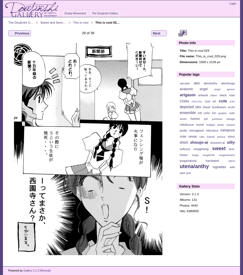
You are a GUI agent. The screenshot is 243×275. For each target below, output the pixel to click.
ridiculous (212, 130)
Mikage (230, 118)
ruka (201, 136)
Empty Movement (75, 13)
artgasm (188, 95)
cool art (210, 101)
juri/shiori (217, 118)
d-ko (232, 101)
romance (227, 130)
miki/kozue (187, 124)
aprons (231, 89)
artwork (203, 95)
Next (159, 33)
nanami (230, 124)
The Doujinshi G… (21, 22)
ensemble (188, 113)
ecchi (231, 107)
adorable (185, 83)
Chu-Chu (197, 101)
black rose (227, 95)
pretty (183, 130)
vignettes (219, 167)
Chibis (184, 101)
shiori (231, 136)
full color (204, 113)
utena (231, 160)
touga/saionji (188, 160)
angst (217, 89)
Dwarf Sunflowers (214, 107)
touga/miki (209, 155)
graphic (222, 113)
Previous (19, 33)
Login (233, 3)
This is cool (80, 22)
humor (195, 119)
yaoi (182, 172)
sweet (219, 148)
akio (197, 83)
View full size (182, 33)
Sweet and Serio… (53, 22)
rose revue (188, 136)
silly (231, 142)
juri (206, 118)
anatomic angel (194, 89)
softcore (185, 149)
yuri (188, 172)
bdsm (214, 95)
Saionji (210, 136)
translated (212, 160)
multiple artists (215, 124)
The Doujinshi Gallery (105, 13)
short (184, 142)
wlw (232, 167)
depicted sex (190, 107)
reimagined (196, 130)
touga (195, 155)
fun (214, 113)
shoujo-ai (199, 142)
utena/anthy (194, 166)
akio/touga (228, 83)
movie (200, 124)
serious (221, 136)
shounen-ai (217, 142)
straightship (201, 149)
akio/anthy (210, 83)
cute (223, 101)
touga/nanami (227, 155)
